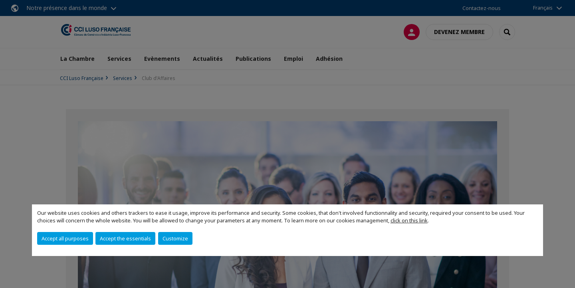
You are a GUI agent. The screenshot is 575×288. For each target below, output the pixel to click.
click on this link (409, 220)
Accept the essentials (125, 238)
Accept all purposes (65, 238)
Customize (175, 238)
